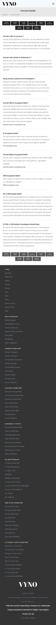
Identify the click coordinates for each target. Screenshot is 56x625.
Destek (7, 284)
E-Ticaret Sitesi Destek (12, 569)
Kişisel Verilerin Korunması (14, 331)
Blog (6, 311)
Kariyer (7, 281)
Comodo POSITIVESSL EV (14, 490)
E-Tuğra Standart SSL (12, 463)
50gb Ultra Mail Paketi (12, 439)
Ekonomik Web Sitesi (12, 506)
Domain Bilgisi (41, 23)
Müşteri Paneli (9, 307)
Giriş (6, 292)
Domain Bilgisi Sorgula (12, 367)
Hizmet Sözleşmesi (11, 328)
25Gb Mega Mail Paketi (12, 435)
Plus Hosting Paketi (11, 403)
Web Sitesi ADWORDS (12, 537)
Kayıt (6, 296)
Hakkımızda (9, 277)
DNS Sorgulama (49, 23)
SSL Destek (9, 493)
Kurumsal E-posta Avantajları (14, 446)
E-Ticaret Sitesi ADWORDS (14, 576)
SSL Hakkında (9, 497)
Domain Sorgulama (6, 23)
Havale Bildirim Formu (12, 324)
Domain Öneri (15, 23)
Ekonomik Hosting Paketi (13, 392)
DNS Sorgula (9, 371)
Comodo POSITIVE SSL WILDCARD (17, 486)
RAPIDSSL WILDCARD (12, 478)
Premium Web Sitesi (12, 514)
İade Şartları (9, 335)
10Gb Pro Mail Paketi (12, 431)
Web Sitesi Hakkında (12, 525)
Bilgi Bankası (9, 339)
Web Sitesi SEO (10, 533)
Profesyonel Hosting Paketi (14, 395)
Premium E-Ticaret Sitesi (13, 553)
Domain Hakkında (36, 28)
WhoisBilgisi (23, 23)
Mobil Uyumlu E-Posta (12, 450)
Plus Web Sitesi (10, 518)
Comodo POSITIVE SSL (13, 482)
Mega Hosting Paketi (12, 411)
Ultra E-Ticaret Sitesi (12, 561)
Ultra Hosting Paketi (11, 407)
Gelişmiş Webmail (11, 454)
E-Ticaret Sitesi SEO (11, 572)
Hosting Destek (10, 414)
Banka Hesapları (10, 320)
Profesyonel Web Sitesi (13, 510)
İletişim (7, 288)
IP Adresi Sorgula (11, 363)
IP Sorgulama (32, 23)
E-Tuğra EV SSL (10, 471)
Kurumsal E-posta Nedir (13, 442)
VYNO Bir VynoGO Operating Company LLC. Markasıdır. (28, 606)
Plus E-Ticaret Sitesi (12, 557)
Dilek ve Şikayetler (11, 343)
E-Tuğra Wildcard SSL (12, 467)
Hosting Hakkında (11, 418)
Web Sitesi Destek (11, 529)
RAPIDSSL (8, 474)
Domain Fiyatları (19, 28)
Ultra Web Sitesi (10, 522)
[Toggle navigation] (53, 4)
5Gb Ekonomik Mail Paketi (13, 427)
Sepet (7, 300)
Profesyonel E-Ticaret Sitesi (14, 550)
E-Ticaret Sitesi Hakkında (13, 565)
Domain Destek (15, 14)
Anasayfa (5, 14)
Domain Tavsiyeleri (11, 356)
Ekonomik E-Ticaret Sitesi (13, 546)
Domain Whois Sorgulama (13, 360)
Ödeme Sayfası (10, 303)
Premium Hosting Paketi (13, 399)
